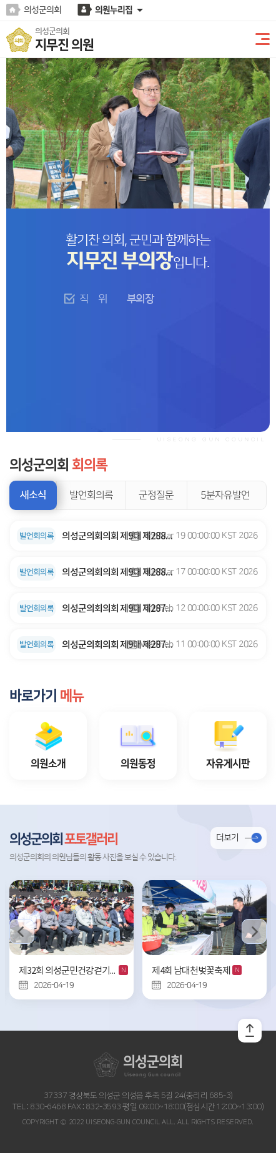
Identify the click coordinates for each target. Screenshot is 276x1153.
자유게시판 (228, 763)
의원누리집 (113, 10)
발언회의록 (91, 495)
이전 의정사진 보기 (21, 931)
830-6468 (47, 1106)
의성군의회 (42, 10)
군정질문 (156, 495)
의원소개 (48, 763)
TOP (250, 1031)
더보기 (227, 838)
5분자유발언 (225, 495)
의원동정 (138, 763)
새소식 (33, 495)
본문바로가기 (0, 0)
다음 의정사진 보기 (254, 931)
